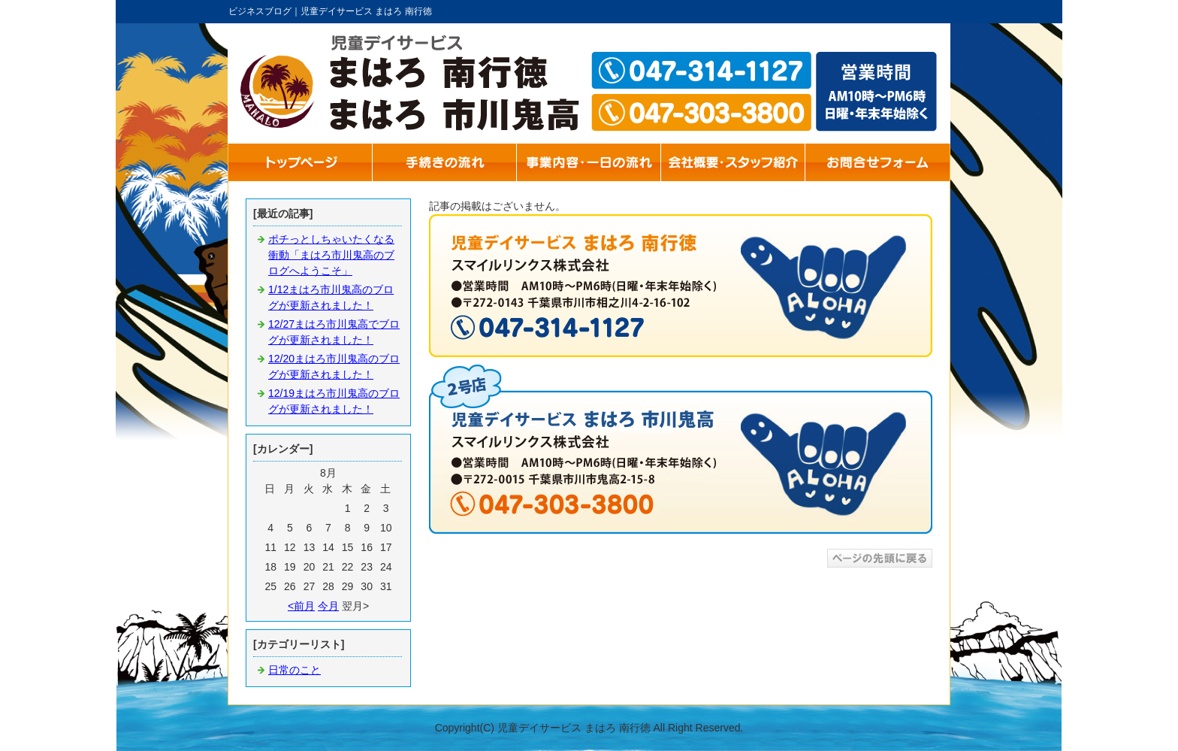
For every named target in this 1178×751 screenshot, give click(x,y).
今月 (328, 606)
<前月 (301, 606)
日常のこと (294, 670)
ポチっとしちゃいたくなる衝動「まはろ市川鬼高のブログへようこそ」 (331, 255)
